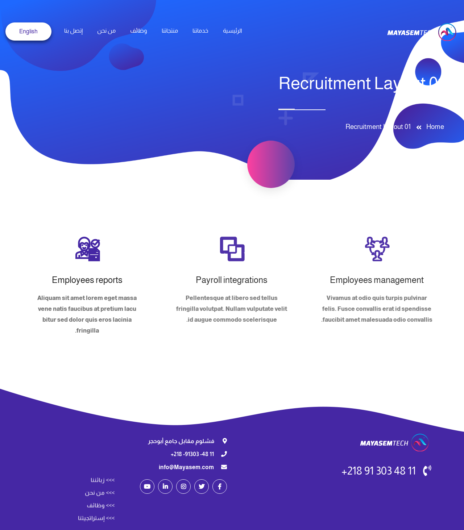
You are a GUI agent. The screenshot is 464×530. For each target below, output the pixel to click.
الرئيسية (232, 31)
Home (433, 126)
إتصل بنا (73, 31)
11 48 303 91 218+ (378, 471)
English (28, 31)
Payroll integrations (230, 280)
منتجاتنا (170, 31)
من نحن (106, 31)
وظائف (138, 31)
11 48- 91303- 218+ (192, 454)
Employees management (375, 280)
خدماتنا (200, 31)
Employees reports (87, 280)
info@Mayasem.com (186, 467)
